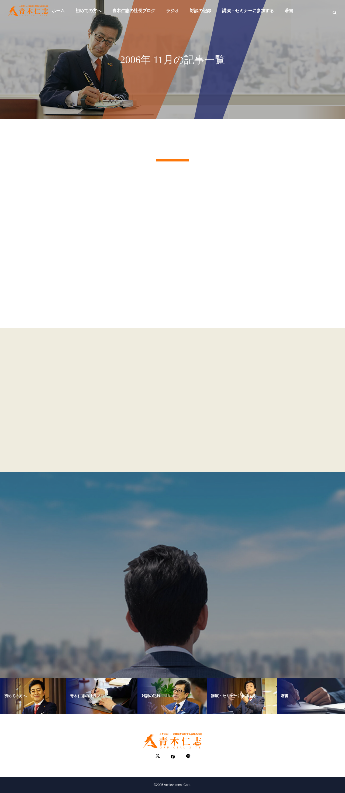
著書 (289, 10)
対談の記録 (200, 10)
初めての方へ (88, 10)
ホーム (58, 10)
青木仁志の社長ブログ (133, 10)
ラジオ (172, 10)
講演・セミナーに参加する (248, 10)
